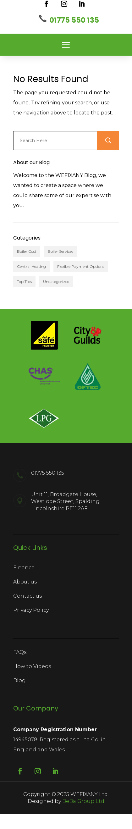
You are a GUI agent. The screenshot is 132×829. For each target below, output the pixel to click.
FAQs (19, 652)
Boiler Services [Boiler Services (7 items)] (60, 251)
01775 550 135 (74, 20)
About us (25, 582)
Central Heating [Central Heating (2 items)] (31, 266)
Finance (24, 568)
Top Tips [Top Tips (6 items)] (24, 281)
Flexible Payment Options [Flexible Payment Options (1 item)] (80, 266)
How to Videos (32, 666)
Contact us (27, 596)
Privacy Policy (31, 610)
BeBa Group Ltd (83, 801)
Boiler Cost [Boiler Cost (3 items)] (26, 251)
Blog (19, 680)
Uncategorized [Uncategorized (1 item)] (56, 281)
